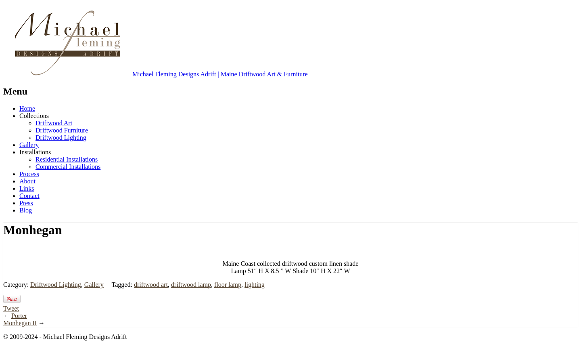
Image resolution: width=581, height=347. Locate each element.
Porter (19, 315)
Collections (34, 115)
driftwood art (151, 284)
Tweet (11, 308)
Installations (35, 152)
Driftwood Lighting (61, 137)
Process (29, 173)
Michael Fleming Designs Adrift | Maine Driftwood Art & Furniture (155, 74)
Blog (25, 210)
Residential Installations (67, 159)
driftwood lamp (191, 284)
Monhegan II (20, 323)
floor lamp (227, 284)
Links (26, 188)
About (27, 181)
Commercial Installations (68, 166)
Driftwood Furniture (62, 130)
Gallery (29, 144)
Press (26, 203)
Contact (29, 195)
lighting (255, 284)
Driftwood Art (54, 123)
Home (27, 108)
